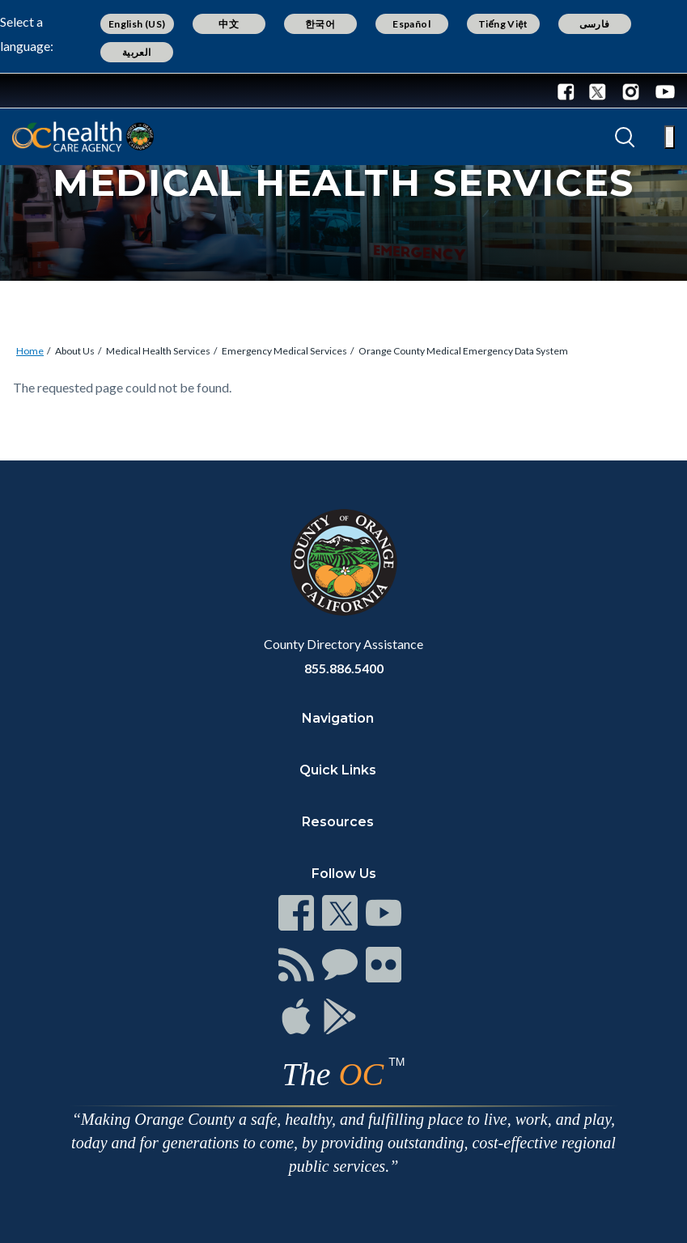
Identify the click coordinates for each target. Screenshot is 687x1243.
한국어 (320, 24)
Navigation (338, 718)
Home (30, 351)
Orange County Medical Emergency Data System (463, 351)
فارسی (594, 24)
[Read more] (64, 90)
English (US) (137, 24)
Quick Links (337, 770)
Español (411, 24)
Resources (338, 821)
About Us (75, 351)
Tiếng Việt (503, 24)
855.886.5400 (344, 668)
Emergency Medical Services (284, 351)
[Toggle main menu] (669, 137)
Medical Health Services (158, 351)
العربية (136, 52)
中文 (228, 24)
